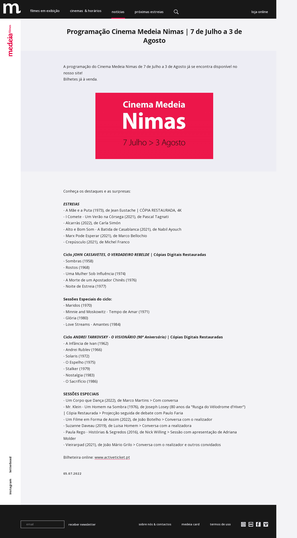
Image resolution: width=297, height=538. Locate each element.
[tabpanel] (154, 126)
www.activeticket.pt (112, 457)
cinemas (85, 12)
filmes (45, 12)
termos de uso (220, 524)
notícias (118, 12)
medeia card (191, 524)
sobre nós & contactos (155, 524)
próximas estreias (149, 12)
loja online (259, 12)
